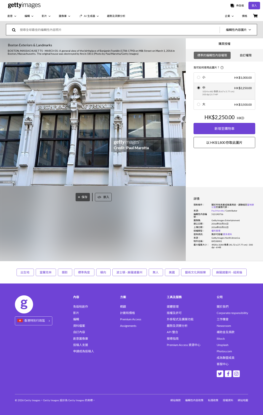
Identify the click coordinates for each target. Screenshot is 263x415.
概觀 (123, 306)
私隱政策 (213, 400)
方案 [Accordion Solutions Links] (123, 297)
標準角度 (84, 272)
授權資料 (228, 400)
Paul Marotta (217, 210)
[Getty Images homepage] (24, 5)
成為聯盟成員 (226, 357)
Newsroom (224, 325)
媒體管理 (173, 306)
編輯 (76, 319)
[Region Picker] (33, 320)
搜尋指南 (173, 338)
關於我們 (223, 306)
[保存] (83, 197)
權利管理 (215, 230)
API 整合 (172, 332)
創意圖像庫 (80, 338)
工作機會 (223, 319)
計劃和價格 (127, 313)
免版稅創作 (80, 306)
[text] (119, 30)
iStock (221, 338)
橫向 (103, 272)
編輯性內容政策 (194, 400)
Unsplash (222, 345)
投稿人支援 (80, 345)
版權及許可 (174, 313)
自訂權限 (246, 55)
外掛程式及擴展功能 (180, 319)
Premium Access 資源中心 (183, 345)
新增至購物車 (224, 128)
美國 (172, 272)
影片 (76, 313)
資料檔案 (79, 325)
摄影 (65, 272)
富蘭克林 (46, 272)
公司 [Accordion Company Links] (220, 297)
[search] (15, 29)
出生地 (25, 272)
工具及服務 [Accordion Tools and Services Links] (174, 297)
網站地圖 (243, 400)
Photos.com (224, 351)
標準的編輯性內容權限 (212, 55)
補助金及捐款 (226, 332)
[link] (217, 234)
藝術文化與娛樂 (195, 272)
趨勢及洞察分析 (177, 325)
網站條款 (175, 400)
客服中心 (223, 364)
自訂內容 (79, 332)
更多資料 (227, 234)
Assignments (128, 325)
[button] (93, 124)
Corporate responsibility (232, 313)
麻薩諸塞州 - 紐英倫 (229, 272)
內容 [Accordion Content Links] (76, 297)
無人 (156, 272)
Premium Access (130, 319)
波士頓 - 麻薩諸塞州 (129, 272)
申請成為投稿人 (83, 351)
